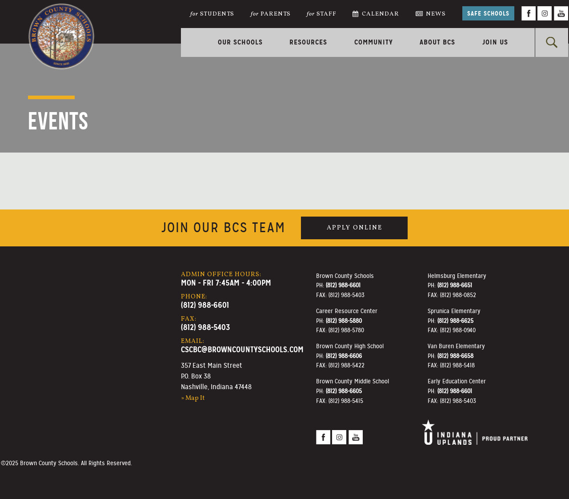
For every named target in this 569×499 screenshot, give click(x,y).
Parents (271, 14)
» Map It (193, 398)
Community (373, 42)
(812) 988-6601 (205, 305)
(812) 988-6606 (344, 356)
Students (212, 14)
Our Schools (240, 42)
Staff (322, 14)
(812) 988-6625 (455, 321)
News (431, 14)
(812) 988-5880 (344, 321)
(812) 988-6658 (455, 356)
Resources (308, 42)
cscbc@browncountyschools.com (242, 349)
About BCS (437, 42)
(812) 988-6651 (454, 285)
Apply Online (354, 227)
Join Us (495, 42)
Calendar (376, 14)
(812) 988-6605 (344, 391)
